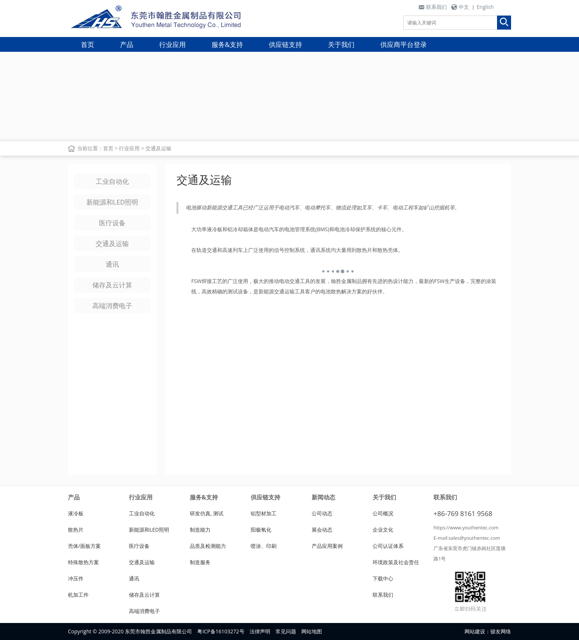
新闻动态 (323, 497)
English (485, 6)
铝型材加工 (264, 513)
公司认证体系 (388, 545)
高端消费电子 (112, 305)
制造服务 (200, 562)
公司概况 (383, 513)
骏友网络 (500, 631)
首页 (87, 44)
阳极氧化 (261, 529)
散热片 (75, 529)
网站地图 (311, 631)
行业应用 (172, 44)
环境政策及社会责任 (396, 562)
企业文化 (383, 529)
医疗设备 (112, 222)
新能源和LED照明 (112, 202)
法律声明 (260, 631)
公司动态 (322, 513)
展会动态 (322, 529)
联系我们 (436, 6)
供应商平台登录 (403, 44)
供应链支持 (285, 44)
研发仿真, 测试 (206, 513)
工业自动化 (112, 181)
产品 (126, 44)
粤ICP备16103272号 (220, 631)
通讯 (112, 264)
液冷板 (75, 513)
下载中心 (383, 578)
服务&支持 (227, 44)
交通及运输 (158, 148)
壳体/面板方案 (84, 545)
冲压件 (75, 578)
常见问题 (285, 631)
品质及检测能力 (208, 545)
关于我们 (341, 44)
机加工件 (78, 594)
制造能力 (200, 529)
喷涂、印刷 (264, 545)
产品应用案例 (327, 545)
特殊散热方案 (83, 562)
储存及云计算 (112, 284)
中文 (464, 6)
